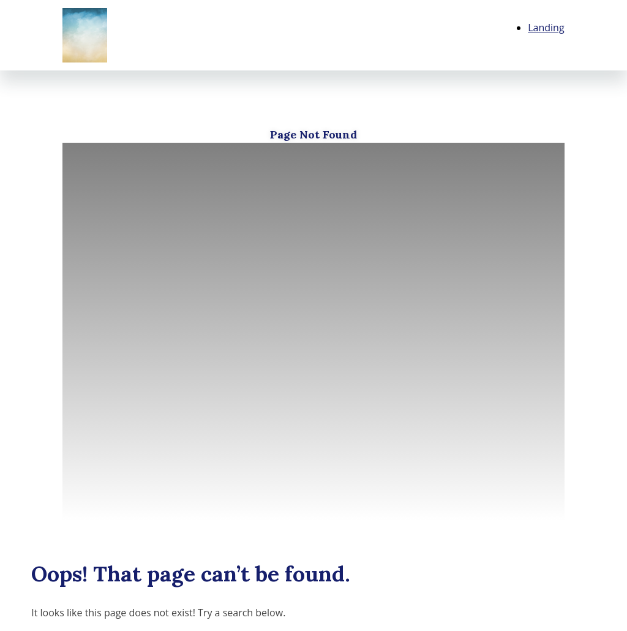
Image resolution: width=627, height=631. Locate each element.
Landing (546, 27)
